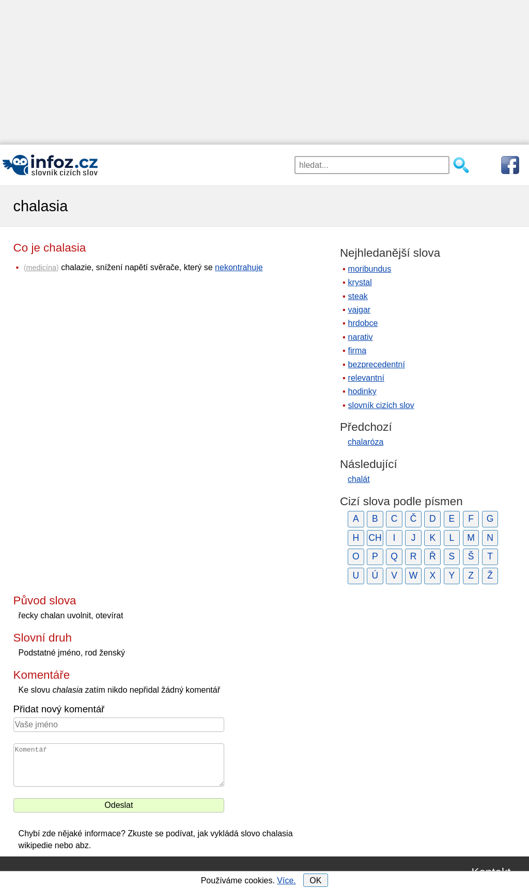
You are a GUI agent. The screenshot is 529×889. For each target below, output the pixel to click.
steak (358, 296)
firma (357, 350)
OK (315, 880)
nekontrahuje (239, 267)
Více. (286, 880)
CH (374, 538)
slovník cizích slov (381, 405)
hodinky (362, 391)
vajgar (359, 309)
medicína (41, 267)
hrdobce (363, 323)
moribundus (370, 268)
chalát (359, 479)
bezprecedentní (376, 364)
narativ (360, 337)
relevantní (366, 377)
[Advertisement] (264, 72)
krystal (360, 282)
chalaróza (365, 442)
